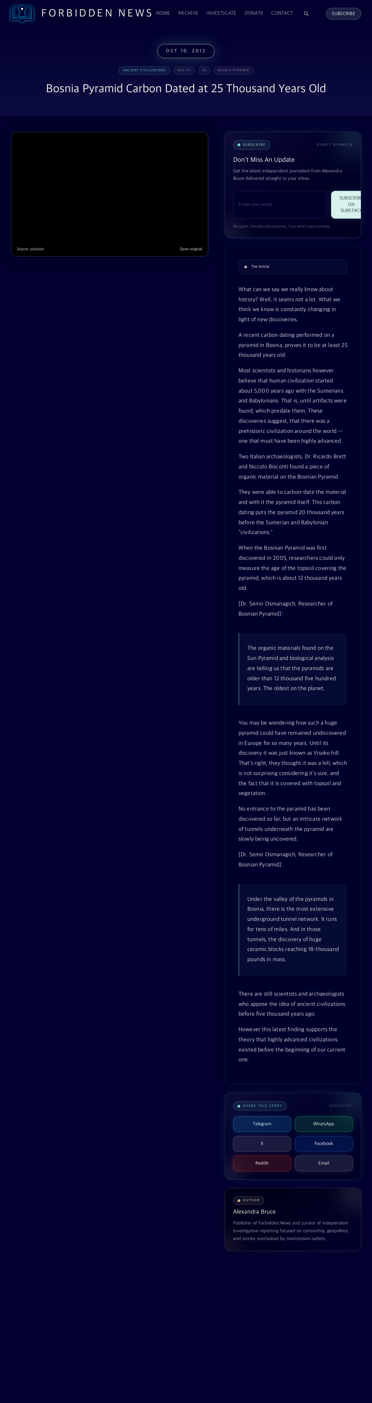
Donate (254, 13)
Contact (282, 13)
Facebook (324, 1143)
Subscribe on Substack (351, 204)
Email (323, 1163)
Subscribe (343, 14)
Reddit (262, 1163)
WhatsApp (323, 1124)
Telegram (262, 1124)
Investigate (221, 13)
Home (163, 13)
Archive (188, 13)
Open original (191, 249)
